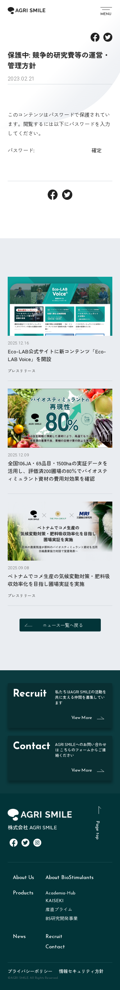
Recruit (53, 936)
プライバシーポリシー (30, 971)
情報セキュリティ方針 (81, 971)
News (19, 936)
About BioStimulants (69, 877)
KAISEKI (54, 901)
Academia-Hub (60, 893)
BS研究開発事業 (61, 919)
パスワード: (48, 150)
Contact (55, 947)
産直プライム (58, 910)
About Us (23, 877)
